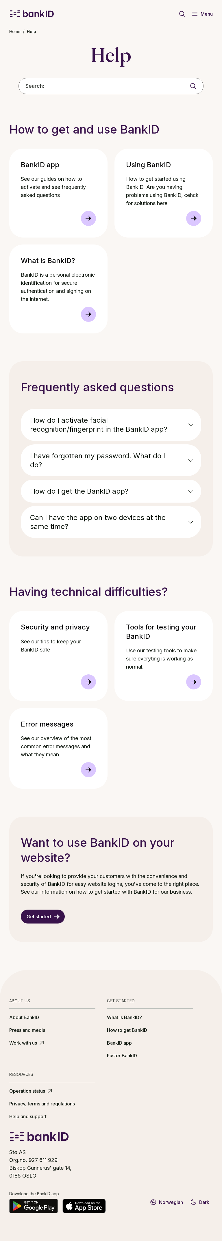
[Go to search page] (182, 14)
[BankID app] (88, 218)
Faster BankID (122, 1055)
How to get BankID (127, 1030)
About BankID (24, 1017)
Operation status (31, 1090)
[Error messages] (88, 769)
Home (15, 31)
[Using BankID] (193, 218)
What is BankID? (124, 1017)
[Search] (193, 86)
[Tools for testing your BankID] (193, 681)
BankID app (119, 1043)
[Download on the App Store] (84, 1206)
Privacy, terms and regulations (42, 1104)
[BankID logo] (31, 13)
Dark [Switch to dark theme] (199, 1202)
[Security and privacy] (88, 681)
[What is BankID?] (88, 314)
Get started (43, 916)
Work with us (27, 1042)
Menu (202, 13)
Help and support (28, 1116)
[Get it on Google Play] (33, 1206)
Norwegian (166, 1202)
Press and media (27, 1030)
